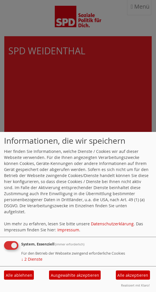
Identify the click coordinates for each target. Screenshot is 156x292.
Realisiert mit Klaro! (135, 285)
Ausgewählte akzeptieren (75, 275)
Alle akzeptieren (132, 275)
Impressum (68, 230)
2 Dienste (31, 259)
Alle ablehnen (19, 275)
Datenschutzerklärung (112, 223)
